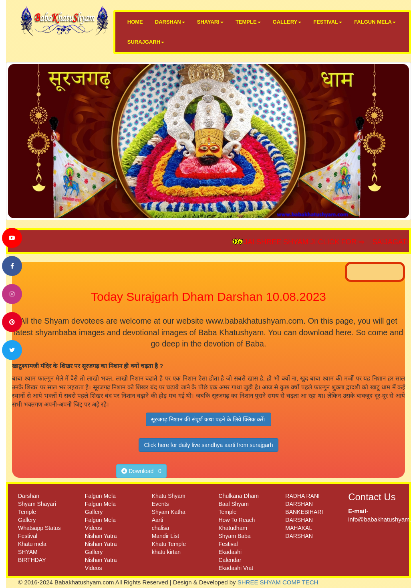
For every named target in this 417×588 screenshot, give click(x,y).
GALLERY (287, 22)
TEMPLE (248, 22)
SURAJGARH (145, 42)
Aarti (157, 520)
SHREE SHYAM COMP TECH (278, 582)
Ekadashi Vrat (235, 568)
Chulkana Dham (238, 496)
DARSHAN (170, 22)
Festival (27, 536)
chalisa (160, 528)
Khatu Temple (169, 544)
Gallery (27, 520)
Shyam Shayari (37, 504)
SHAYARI (210, 22)
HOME (135, 22)
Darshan (28, 496)
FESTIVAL (327, 22)
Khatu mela (32, 544)
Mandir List (165, 536)
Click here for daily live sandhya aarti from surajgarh (208, 445)
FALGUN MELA (375, 22)
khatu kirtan (166, 552)
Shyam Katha (168, 512)
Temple (27, 512)
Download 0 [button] (141, 471)
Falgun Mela (100, 496)
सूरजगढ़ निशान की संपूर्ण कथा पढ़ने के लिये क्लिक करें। (208, 419)
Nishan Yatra (101, 536)
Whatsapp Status (39, 528)
